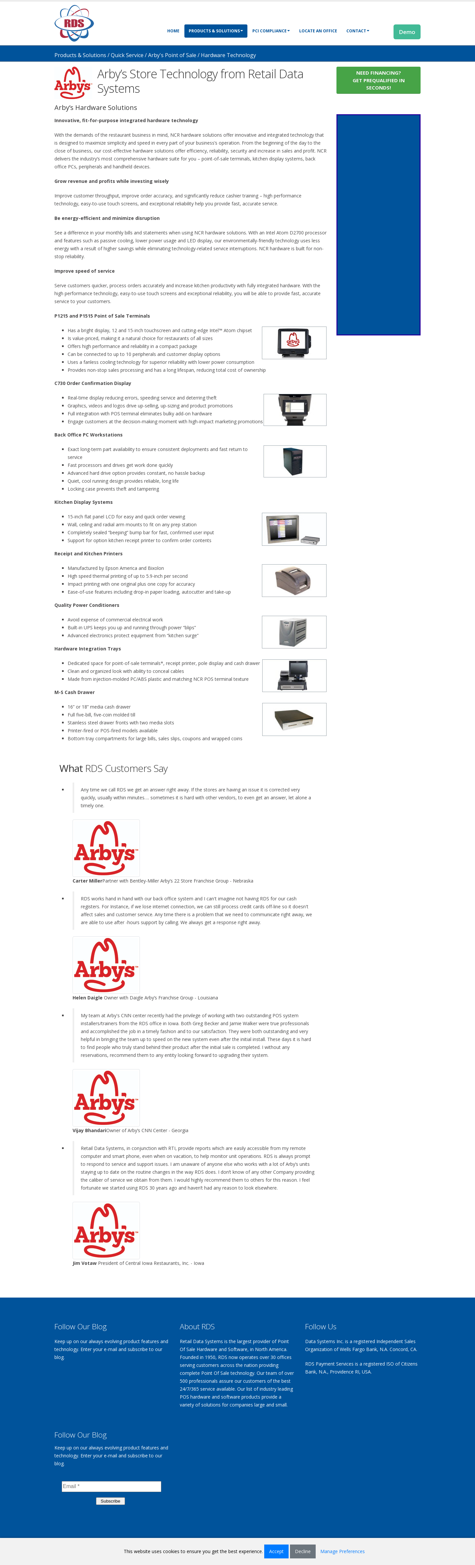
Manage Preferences (342, 1551)
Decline (303, 1551)
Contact (357, 31)
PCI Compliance (271, 31)
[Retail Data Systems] (74, 22)
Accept (276, 1551)
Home (173, 31)
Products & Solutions (216, 31)
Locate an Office (318, 31)
